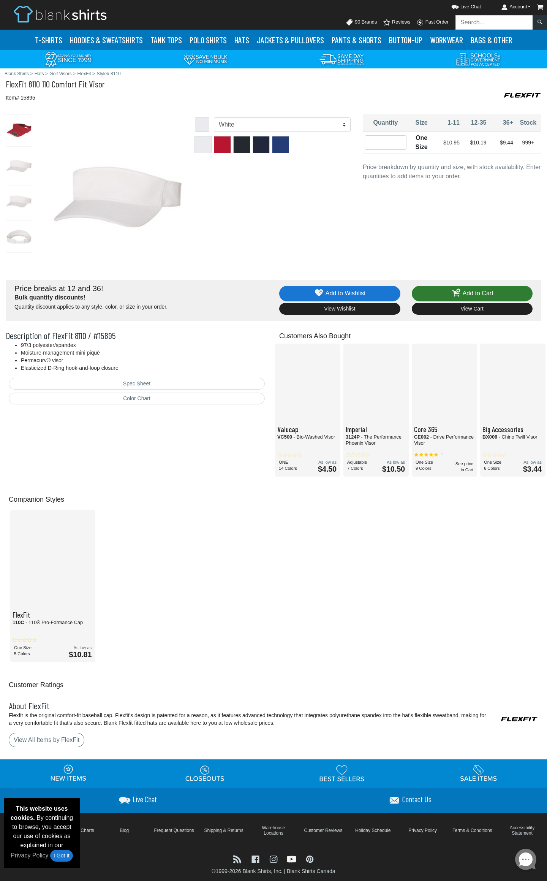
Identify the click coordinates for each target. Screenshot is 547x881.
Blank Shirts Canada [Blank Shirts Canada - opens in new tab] (311, 871)
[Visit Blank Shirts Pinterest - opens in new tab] (310, 859)
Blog (124, 830)
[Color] (282, 124)
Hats (241, 40)
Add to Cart (472, 293)
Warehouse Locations (273, 830)
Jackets (290, 40)
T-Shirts (48, 40)
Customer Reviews (323, 830)
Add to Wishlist (340, 293)
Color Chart (136, 398)
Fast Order (432, 22)
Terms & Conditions (472, 830)
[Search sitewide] (494, 22)
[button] (459, 5)
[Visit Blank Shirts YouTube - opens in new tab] (292, 859)
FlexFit (16, 83)
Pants (356, 40)
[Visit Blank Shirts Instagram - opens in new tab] (274, 859)
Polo (208, 40)
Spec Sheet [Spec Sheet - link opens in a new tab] (136, 383)
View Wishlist (339, 309)
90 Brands (361, 22)
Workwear (446, 40)
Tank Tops (166, 40)
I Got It (62, 855)
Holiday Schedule (372, 830)
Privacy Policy (30, 855)
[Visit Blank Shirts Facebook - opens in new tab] (256, 859)
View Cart (472, 309)
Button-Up (405, 40)
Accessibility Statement (522, 830)
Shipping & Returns (223, 830)
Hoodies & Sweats (106, 40)
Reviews (396, 22)
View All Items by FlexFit (46, 740)
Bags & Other (491, 40)
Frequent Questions (174, 830)
